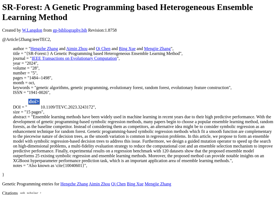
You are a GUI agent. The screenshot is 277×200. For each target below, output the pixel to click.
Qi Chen (103, 48)
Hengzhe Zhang (44, 48)
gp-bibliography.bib (70, 30)
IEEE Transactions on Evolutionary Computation (74, 58)
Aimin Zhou (76, 48)
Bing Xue (127, 48)
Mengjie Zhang (157, 48)
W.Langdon (32, 30)
